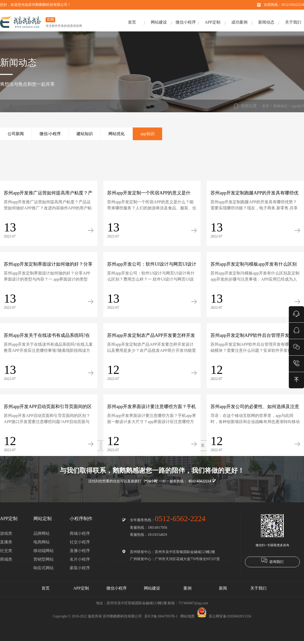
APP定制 (212, 22)
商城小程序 (80, 533)
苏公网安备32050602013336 (224, 616)
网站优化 (116, 134)
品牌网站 (41, 533)
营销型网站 (43, 559)
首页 (132, 22)
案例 (187, 588)
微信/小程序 (50, 134)
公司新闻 (16, 134)
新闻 (223, 588)
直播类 (6, 542)
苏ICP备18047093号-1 (161, 616)
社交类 (6, 550)
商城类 (6, 559)
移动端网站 (43, 550)
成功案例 (239, 22)
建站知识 (85, 134)
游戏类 (6, 533)
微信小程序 (186, 22)
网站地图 (187, 616)
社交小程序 (80, 542)
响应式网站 (43, 568)
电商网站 (41, 542)
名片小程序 (80, 559)
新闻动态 (266, 22)
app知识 (298, 106)
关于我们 (293, 22)
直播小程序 (80, 550)
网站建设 (159, 22)
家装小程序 (80, 568)
